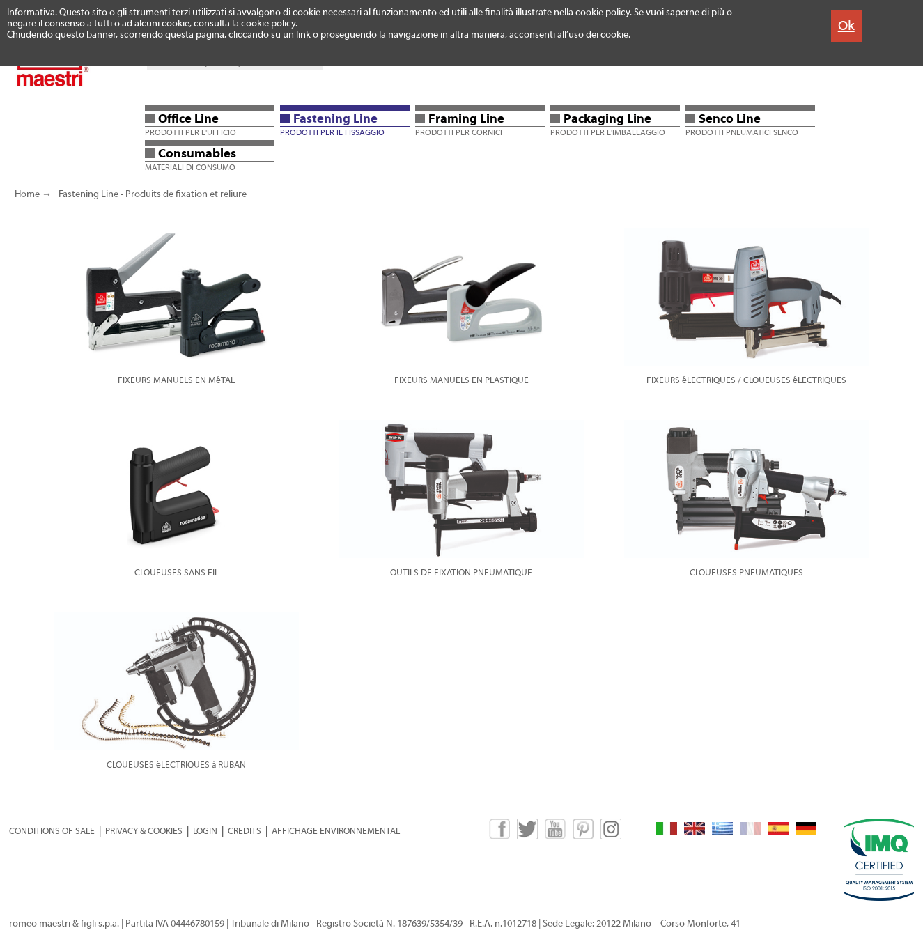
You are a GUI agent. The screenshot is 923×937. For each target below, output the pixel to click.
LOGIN (205, 831)
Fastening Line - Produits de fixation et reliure (153, 194)
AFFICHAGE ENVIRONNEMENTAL (336, 831)
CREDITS (244, 831)
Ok (846, 25)
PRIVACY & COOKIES (144, 831)
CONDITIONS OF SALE (52, 831)
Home (27, 194)
